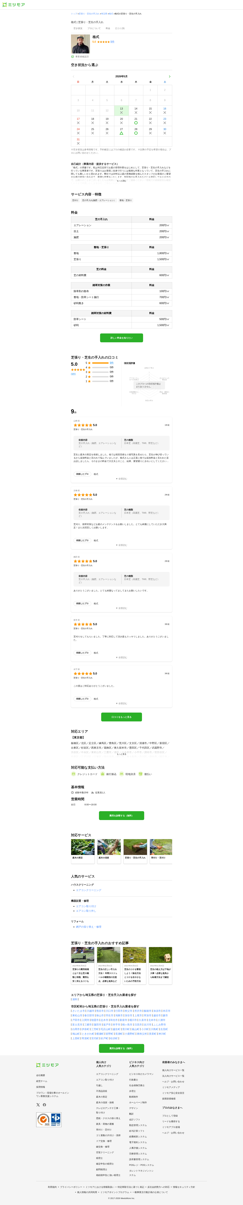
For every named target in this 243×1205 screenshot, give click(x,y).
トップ (74, 13)
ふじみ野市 (159, 1024)
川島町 (154, 1029)
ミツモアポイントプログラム (114, 1192)
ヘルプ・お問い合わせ (173, 1081)
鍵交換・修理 (102, 1146)
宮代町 (95, 1038)
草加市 (147, 1015)
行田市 (119, 1011)
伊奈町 (85, 1029)
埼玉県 (104, 13)
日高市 (138, 1024)
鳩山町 (76, 1033)
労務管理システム (138, 1153)
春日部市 (89, 1015)
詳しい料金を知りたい (122, 338)
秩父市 (128, 1011)
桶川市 (133, 1020)
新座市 (123, 1020)
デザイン (133, 1108)
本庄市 (166, 1011)
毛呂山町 (106, 1029)
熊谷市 (100, 1011)
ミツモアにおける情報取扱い (100, 1187)
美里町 (153, 1033)
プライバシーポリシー (71, 1187)
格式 (111, 13)
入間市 (85, 1020)
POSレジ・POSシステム (141, 1165)
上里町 (76, 1038)
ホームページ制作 (138, 1102)
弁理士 (132, 1091)
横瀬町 (100, 1033)
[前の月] (73, 76)
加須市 (157, 1011)
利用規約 (52, 1187)
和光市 (114, 1020)
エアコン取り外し (86, 910)
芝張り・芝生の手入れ (89, 13)
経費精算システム (138, 1136)
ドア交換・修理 (104, 1141)
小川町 (145, 1029)
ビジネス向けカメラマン (141, 1074)
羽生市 (109, 1015)
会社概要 (40, 1075)
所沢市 (138, 1011)
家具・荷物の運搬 (105, 1124)
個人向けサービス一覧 (173, 1070)
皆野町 (109, 1033)
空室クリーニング (105, 1152)
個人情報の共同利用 (87, 1192)
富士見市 (77, 1024)
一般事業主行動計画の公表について (150, 1192)
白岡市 (76, 1029)
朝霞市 (95, 1020)
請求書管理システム (139, 1159)
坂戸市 (107, 1024)
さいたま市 (78, 1011)
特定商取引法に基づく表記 (131, 1187)
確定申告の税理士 (105, 1163)
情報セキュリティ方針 (184, 1187)
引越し (99, 1085)
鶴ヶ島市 (127, 1024)
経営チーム (41, 1081)
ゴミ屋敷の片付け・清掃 (108, 1135)
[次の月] (169, 76)
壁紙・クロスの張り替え (108, 1118)
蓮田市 (97, 1024)
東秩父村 (142, 1033)
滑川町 (126, 1029)
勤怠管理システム (138, 1125)
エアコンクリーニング (88, 890)
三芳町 (95, 1029)
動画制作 (133, 1096)
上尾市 (138, 1015)
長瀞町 (119, 1033)
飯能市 (147, 1011)
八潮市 (161, 1020)
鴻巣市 (119, 1015)
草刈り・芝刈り (104, 1129)
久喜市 (142, 1020)
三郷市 (88, 1024)
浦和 (74, 999)
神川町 (162, 1033)
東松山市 (77, 1015)
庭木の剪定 (101, 1096)
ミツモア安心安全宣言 (173, 1093)
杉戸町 (104, 1038)
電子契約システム (138, 1142)
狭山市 (100, 1015)
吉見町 (164, 1029)
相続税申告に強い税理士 (108, 1175)
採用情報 (40, 1087)
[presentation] (78, 28)
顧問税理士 (101, 1169)
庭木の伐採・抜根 (105, 1102)
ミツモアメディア (171, 1087)
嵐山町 (135, 1029)
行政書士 (133, 1079)
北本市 (152, 1020)
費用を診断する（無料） (121, 815)
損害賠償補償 (168, 1098)
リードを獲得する (171, 1121)
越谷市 (157, 1015)
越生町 (116, 1029)
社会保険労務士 (137, 1085)
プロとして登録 (170, 1115)
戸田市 (76, 1020)
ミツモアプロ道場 (171, 1127)
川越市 (90, 1011)
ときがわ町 (88, 1033)
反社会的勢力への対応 (159, 1187)
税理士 (99, 1158)
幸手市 (116, 1024)
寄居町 (85, 1038)
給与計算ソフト (137, 1131)
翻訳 (131, 1114)
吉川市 (147, 1024)
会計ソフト (134, 1119)
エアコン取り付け (86, 906)
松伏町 (114, 1038)
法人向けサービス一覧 (173, 1076)
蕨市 (165, 1015)
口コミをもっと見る (122, 717)
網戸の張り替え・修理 (88, 926)
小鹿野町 (130, 1033)
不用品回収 (101, 1091)
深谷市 (128, 1015)
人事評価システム (138, 1148)
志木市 (104, 1020)
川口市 (109, 1011)
